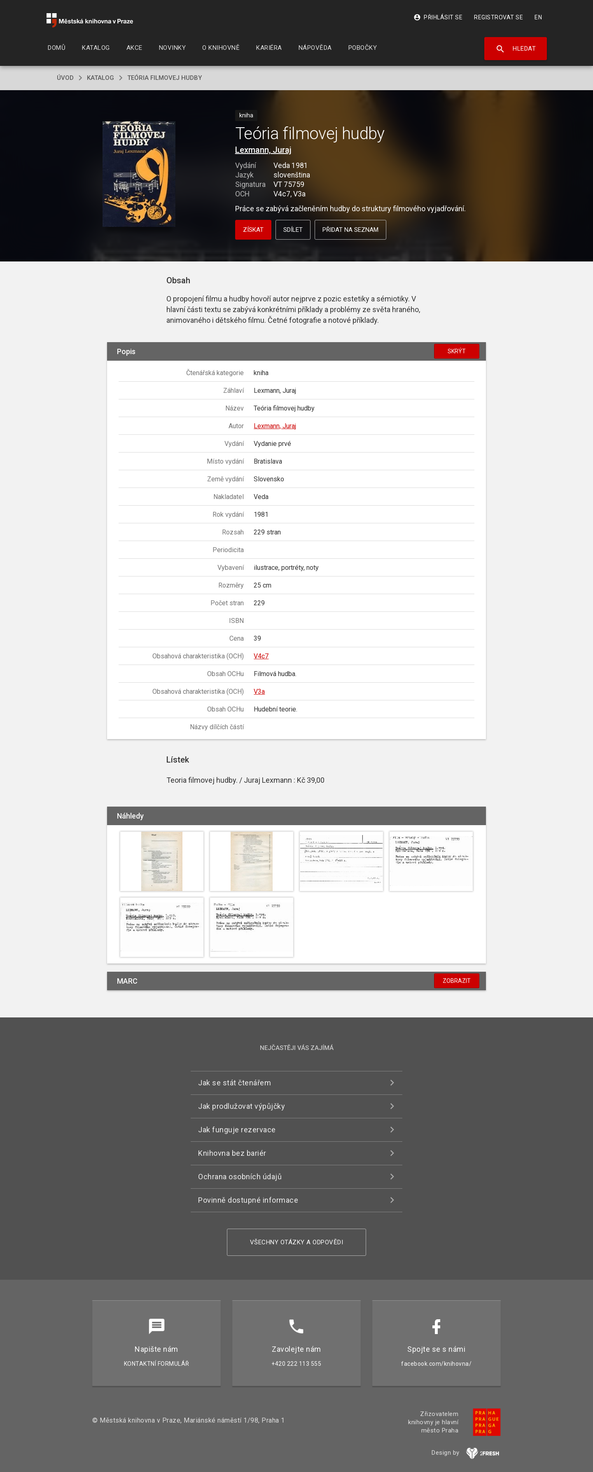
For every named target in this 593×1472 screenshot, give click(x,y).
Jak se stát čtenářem (234, 1082)
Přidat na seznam (350, 229)
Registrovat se (498, 17)
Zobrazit (457, 980)
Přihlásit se (437, 17)
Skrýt (457, 351)
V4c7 (261, 656)
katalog (100, 78)
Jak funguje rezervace (237, 1129)
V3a (259, 691)
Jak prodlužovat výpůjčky (241, 1106)
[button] (139, 174)
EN (538, 17)
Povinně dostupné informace (248, 1200)
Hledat (515, 49)
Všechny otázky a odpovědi (296, 1242)
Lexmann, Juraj (263, 150)
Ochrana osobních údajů (240, 1176)
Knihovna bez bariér (232, 1153)
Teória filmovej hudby (164, 78)
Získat (253, 229)
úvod (65, 78)
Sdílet (293, 229)
